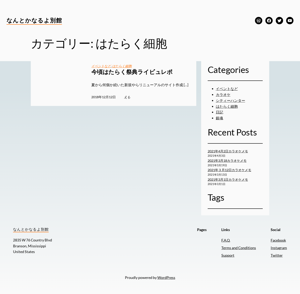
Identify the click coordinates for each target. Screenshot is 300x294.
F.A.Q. (225, 240)
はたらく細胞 (122, 66)
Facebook (278, 240)
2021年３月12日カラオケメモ (229, 170)
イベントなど (101, 66)
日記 (219, 112)
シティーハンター (230, 100)
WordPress (166, 277)
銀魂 (219, 118)
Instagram (279, 248)
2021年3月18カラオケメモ (227, 160)
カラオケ (223, 94)
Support (227, 255)
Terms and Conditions (238, 248)
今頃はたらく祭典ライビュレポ (132, 71)
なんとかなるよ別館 (34, 20)
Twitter (277, 255)
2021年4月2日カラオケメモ (228, 151)
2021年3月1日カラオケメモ (228, 179)
